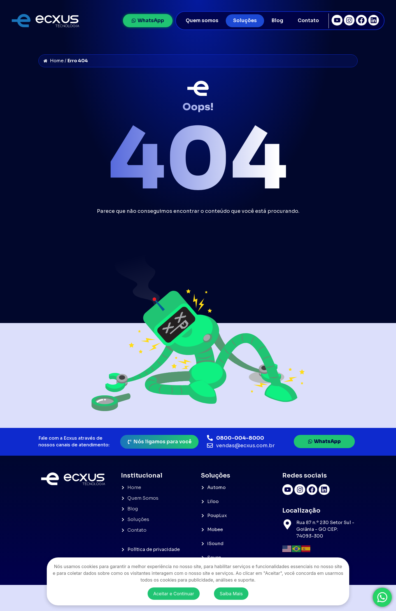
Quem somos (202, 21)
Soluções (245, 21)
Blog (277, 21)
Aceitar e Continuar (173, 593)
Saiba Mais (231, 593)
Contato (308, 21)
